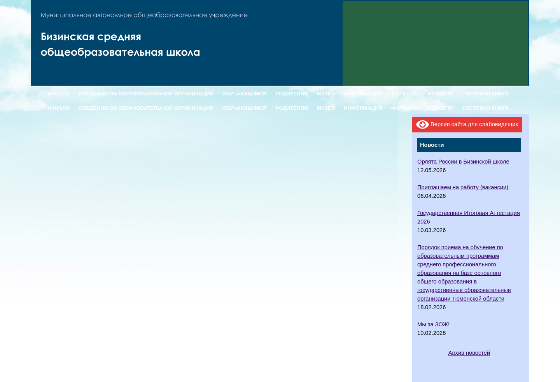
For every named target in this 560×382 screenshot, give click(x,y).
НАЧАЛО (59, 94)
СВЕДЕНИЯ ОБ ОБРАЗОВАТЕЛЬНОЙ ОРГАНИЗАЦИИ (146, 94)
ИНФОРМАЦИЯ (363, 94)
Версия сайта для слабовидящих (467, 124)
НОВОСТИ (441, 94)
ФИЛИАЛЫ (405, 94)
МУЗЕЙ (326, 94)
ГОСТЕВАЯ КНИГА (485, 94)
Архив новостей (469, 353)
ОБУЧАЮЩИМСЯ (244, 94)
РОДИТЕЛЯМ (291, 94)
